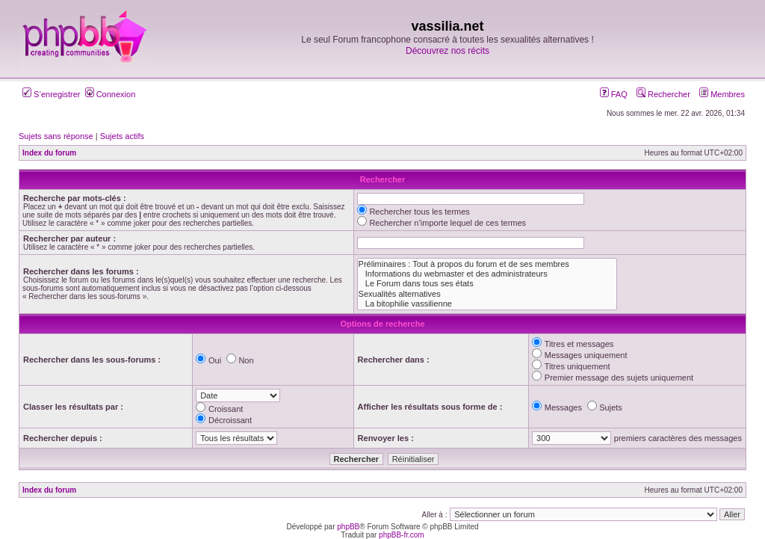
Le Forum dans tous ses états (487, 284)
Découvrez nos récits (447, 51)
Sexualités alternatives (487, 294)
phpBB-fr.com (401, 535)
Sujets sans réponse (56, 136)
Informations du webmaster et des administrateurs (487, 274)
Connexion (110, 94)
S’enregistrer (51, 94)
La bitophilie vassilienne (487, 304)
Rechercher (663, 94)
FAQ (614, 94)
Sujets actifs (122, 136)
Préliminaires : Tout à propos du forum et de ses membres (487, 264)
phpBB (348, 527)
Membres (722, 94)
